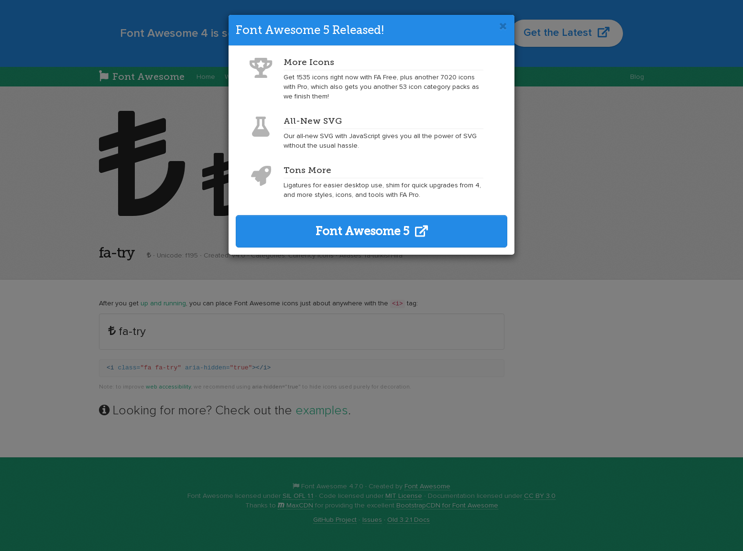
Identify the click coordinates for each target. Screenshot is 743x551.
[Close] (503, 26)
